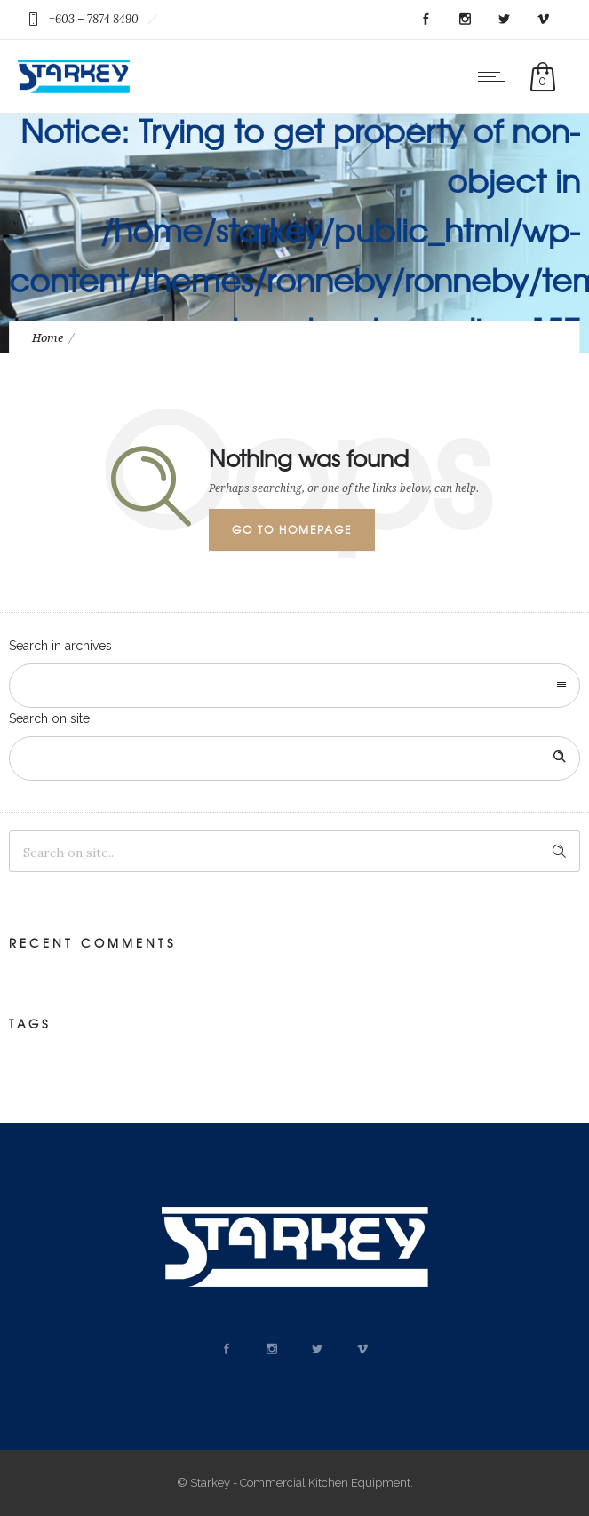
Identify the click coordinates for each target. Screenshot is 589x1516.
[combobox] (294, 685)
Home (47, 338)
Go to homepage (292, 529)
